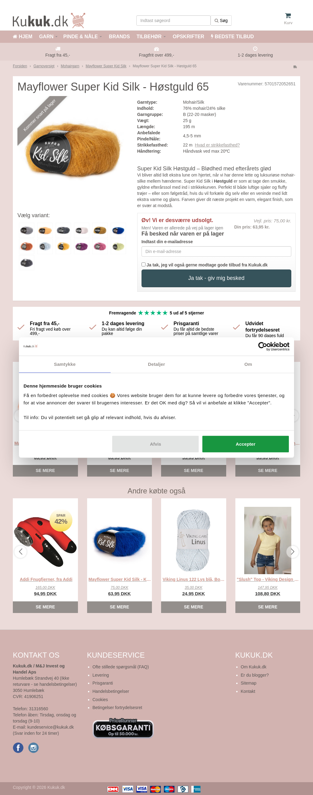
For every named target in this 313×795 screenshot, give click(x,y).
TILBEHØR (149, 36)
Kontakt (248, 691)
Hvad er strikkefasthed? (217, 145)
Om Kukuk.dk (254, 666)
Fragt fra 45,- (57, 55)
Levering (101, 675)
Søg (221, 20)
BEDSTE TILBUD (232, 36)
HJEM (22, 36)
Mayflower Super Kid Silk (106, 66)
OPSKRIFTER (187, 36)
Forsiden (20, 66)
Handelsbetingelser (111, 691)
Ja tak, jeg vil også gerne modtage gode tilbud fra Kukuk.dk (205, 264)
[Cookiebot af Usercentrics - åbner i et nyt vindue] (262, 346)
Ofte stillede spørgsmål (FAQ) (121, 666)
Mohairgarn (70, 66)
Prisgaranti (103, 683)
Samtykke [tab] (65, 363)
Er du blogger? (255, 675)
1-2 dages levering (255, 55)
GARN (46, 36)
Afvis (155, 444)
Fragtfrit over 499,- (156, 55)
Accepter (245, 444)
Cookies (100, 699)
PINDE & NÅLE (80, 36)
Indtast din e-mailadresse (167, 241)
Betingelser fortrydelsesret (117, 707)
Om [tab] (248, 363)
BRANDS (119, 36)
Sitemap (248, 683)
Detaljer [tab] (156, 363)
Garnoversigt (43, 66)
